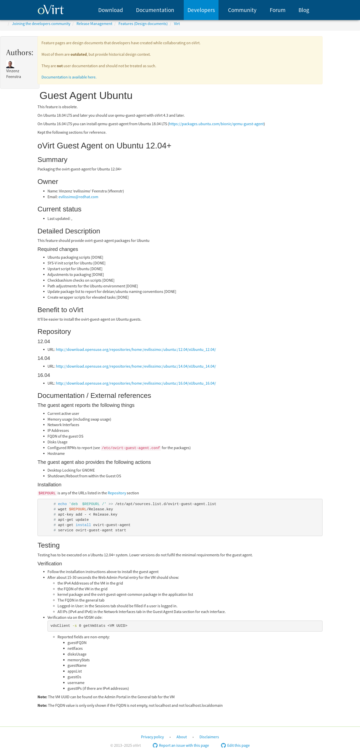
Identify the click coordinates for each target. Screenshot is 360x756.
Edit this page (235, 745)
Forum (278, 10)
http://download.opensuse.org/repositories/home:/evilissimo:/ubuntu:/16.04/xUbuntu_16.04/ (136, 383)
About (181, 737)
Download (110, 10)
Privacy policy (152, 737)
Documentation (155, 10)
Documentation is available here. (69, 77)
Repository (117, 493)
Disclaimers (209, 737)
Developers (201, 10)
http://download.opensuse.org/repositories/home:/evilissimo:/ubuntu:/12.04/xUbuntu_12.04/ (136, 349)
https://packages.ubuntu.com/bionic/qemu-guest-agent (216, 123)
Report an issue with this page (181, 745)
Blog (303, 10)
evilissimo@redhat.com (78, 196)
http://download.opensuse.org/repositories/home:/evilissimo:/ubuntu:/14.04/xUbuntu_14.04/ (136, 366)
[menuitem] (111, 10)
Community (242, 10)
